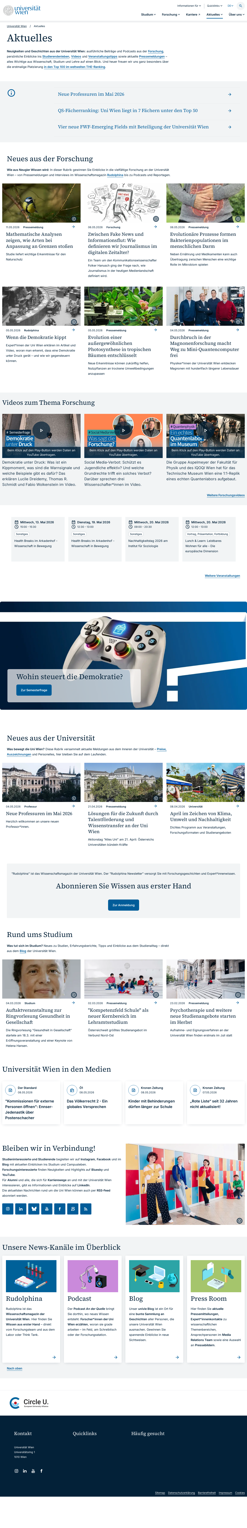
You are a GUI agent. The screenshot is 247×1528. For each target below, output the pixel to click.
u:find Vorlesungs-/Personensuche (96, 1465)
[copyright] (74, 219)
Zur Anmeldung (124, 905)
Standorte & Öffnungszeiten (205, 1463)
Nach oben (14, 1368)
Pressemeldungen (152, 56)
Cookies (240, 1524)
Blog (23, 951)
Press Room (138, 1456)
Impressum (225, 1524)
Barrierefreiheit (207, 1524)
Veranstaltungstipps (102, 56)
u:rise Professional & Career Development (100, 1497)
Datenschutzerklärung (181, 1524)
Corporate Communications (204, 1456)
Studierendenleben (55, 56)
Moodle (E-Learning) (88, 1442)
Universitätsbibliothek (88, 1481)
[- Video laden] (41, 436)
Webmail (80, 1450)
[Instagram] (16, 1471)
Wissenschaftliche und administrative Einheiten (101, 1489)
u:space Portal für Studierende (94, 1458)
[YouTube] (33, 1471)
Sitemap (160, 1524)
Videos (76, 56)
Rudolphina (115, 175)
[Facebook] (41, 1471)
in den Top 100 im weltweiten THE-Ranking (74, 67)
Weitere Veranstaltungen (222, 575)
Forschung (155, 51)
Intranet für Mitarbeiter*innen (93, 1473)
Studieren (139, 1443)
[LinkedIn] (25, 1471)
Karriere (195, 1449)
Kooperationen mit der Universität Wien (157, 1463)
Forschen (196, 1443)
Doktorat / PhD (142, 1449)
